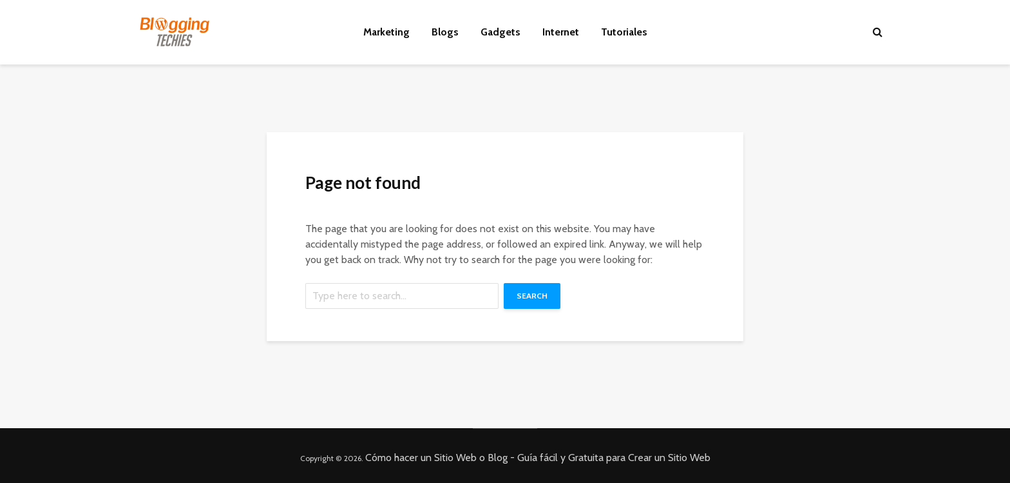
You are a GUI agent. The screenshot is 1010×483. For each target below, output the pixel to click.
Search (532, 296)
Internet (560, 32)
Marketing (386, 32)
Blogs (445, 32)
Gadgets (500, 32)
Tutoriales (624, 32)
